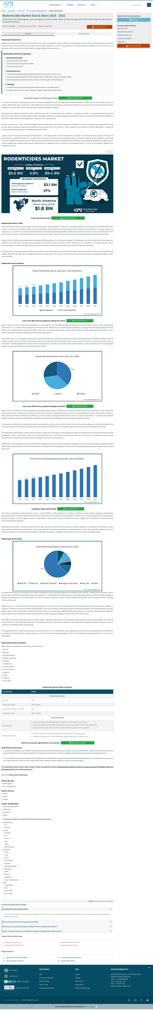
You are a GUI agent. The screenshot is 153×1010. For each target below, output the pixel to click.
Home (4, 11)
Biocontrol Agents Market (14, 962)
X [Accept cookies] (96, 1007)
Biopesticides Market (68, 962)
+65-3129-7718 (120, 984)
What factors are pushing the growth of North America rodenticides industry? (58, 927)
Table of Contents (84, 34)
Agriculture (11, 11)
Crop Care (21, 11)
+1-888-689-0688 (122, 980)
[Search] (149, 5)
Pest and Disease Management (37, 11)
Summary (28, 34)
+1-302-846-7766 (119, 982)
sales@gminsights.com (122, 987)
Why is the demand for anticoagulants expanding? (58, 923)
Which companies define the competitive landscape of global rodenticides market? (58, 932)
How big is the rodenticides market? (58, 910)
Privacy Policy (88, 1007)
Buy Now (134, 20)
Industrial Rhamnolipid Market (71, 958)
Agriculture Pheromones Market (17, 958)
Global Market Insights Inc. (12, 1001)
